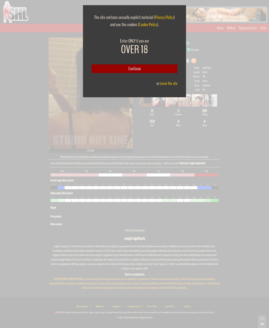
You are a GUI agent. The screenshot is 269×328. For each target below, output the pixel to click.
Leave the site (168, 83)
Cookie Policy (148, 24)
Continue (134, 68)
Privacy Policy (164, 17)
